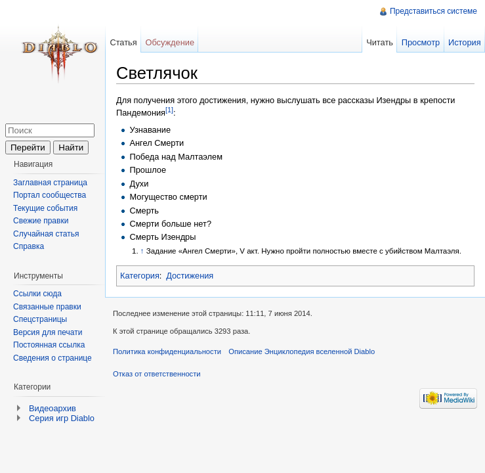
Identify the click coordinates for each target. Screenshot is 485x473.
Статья (123, 42)
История (464, 42)
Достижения (189, 276)
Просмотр (421, 42)
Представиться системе (433, 11)
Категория (139, 276)
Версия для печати (47, 332)
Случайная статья (46, 233)
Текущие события (45, 208)
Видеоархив (52, 408)
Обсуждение (169, 42)
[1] (169, 110)
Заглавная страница (50, 182)
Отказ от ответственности (157, 374)
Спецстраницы (40, 319)
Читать (379, 42)
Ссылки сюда (37, 293)
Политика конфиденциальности (167, 351)
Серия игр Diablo (62, 418)
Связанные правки (47, 306)
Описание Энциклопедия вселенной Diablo (301, 351)
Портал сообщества (49, 195)
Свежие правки (40, 220)
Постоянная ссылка (49, 344)
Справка (28, 246)
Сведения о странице (52, 358)
